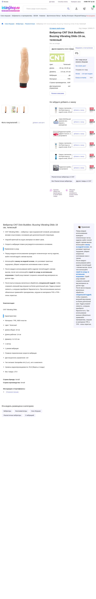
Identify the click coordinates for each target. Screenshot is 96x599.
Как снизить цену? (81, 66)
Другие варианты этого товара (61, 49)
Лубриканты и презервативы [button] (22, 16)
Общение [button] (77, 16)
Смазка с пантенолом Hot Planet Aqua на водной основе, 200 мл (65, 156)
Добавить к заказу (79, 110)
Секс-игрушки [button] (5, 16)
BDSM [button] (35, 16)
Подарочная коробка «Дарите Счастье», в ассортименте (65, 133)
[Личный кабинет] (76, 8)
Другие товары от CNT (83, 181)
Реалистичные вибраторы (12, 415)
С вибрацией (29, 415)
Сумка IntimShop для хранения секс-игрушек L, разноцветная (65, 122)
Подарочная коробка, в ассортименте (65, 168)
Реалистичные (30, 24)
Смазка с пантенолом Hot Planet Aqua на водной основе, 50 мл (65, 145)
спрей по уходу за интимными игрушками (82, 274)
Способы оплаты (63, 1)
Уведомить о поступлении (84, 48)
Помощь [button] (83, 16)
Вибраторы (19, 24)
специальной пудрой (47, 283)
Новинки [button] (42, 16)
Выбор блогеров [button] (68, 16)
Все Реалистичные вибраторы (62, 181)
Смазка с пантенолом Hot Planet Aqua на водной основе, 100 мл (65, 110)
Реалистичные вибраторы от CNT (63, 177)
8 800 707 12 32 (89, 2)
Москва (78, 73)
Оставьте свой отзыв (57, 28)
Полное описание (57, 93)
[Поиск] (68, 9)
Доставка (52, 1)
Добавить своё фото (39, 122)
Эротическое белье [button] (54, 16)
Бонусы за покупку (81, 77)
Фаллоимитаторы (21, 411)
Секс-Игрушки (9, 24)
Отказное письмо (12, 392)
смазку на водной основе (24, 261)
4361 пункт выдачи (87, 73)
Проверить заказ (76, 1)
